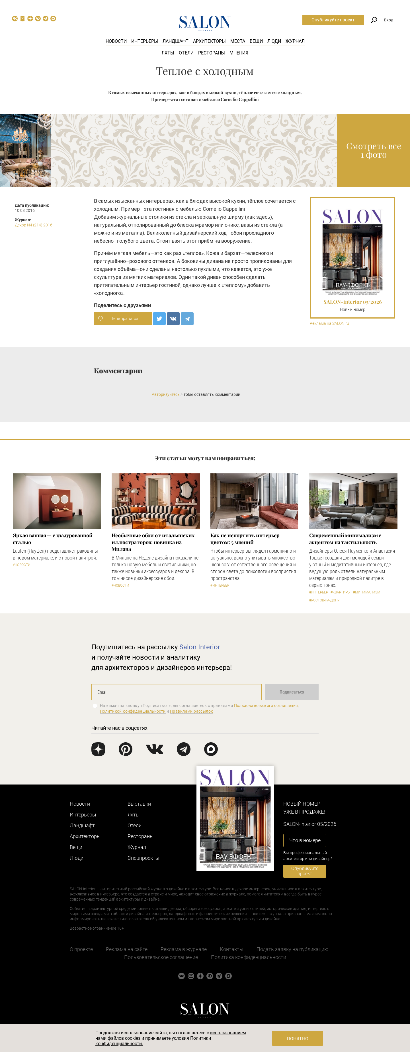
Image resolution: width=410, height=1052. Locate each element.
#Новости (21, 565)
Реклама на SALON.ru (329, 323)
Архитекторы (209, 41)
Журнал (295, 41)
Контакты (231, 949)
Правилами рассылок (191, 711)
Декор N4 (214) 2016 (33, 225)
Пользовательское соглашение (161, 957)
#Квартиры (340, 592)
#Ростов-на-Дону (324, 600)
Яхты (168, 53)
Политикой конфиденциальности (133, 711)
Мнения (238, 53)
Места (237, 41)
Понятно (297, 1038)
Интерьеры (144, 41)
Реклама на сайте (126, 949)
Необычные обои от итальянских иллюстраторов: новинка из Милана (153, 542)
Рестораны (211, 53)
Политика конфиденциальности (248, 957)
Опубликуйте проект (333, 20)
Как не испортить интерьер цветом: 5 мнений (245, 539)
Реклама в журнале (184, 949)
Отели (186, 53)
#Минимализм (366, 592)
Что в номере (305, 840)
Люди (274, 41)
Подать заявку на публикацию (293, 949)
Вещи (256, 41)
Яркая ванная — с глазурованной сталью (53, 539)
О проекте (81, 949)
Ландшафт (175, 41)
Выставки (139, 804)
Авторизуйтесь (166, 394)
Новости (116, 41)
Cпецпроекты (143, 858)
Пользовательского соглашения (266, 705)
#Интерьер (219, 585)
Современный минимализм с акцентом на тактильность (345, 539)
